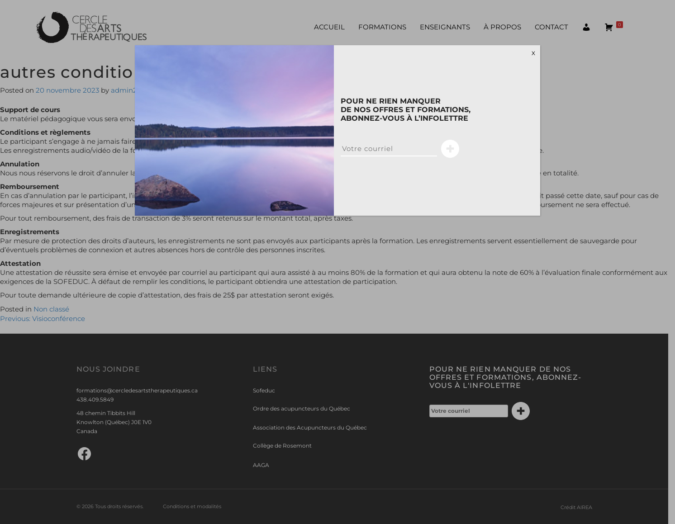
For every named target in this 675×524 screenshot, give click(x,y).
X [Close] (533, 53)
